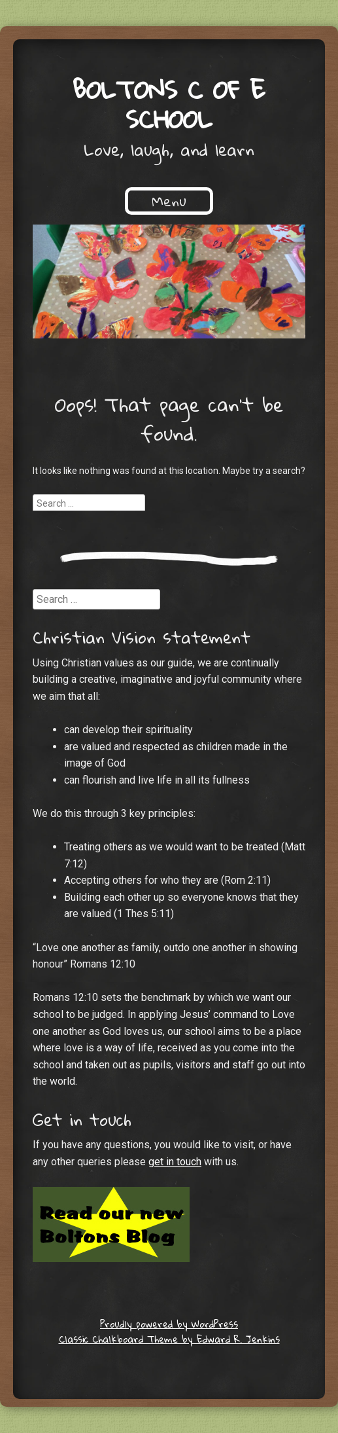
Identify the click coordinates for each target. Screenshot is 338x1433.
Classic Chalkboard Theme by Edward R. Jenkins (169, 1339)
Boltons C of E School (169, 103)
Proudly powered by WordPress (169, 1324)
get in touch (174, 1161)
